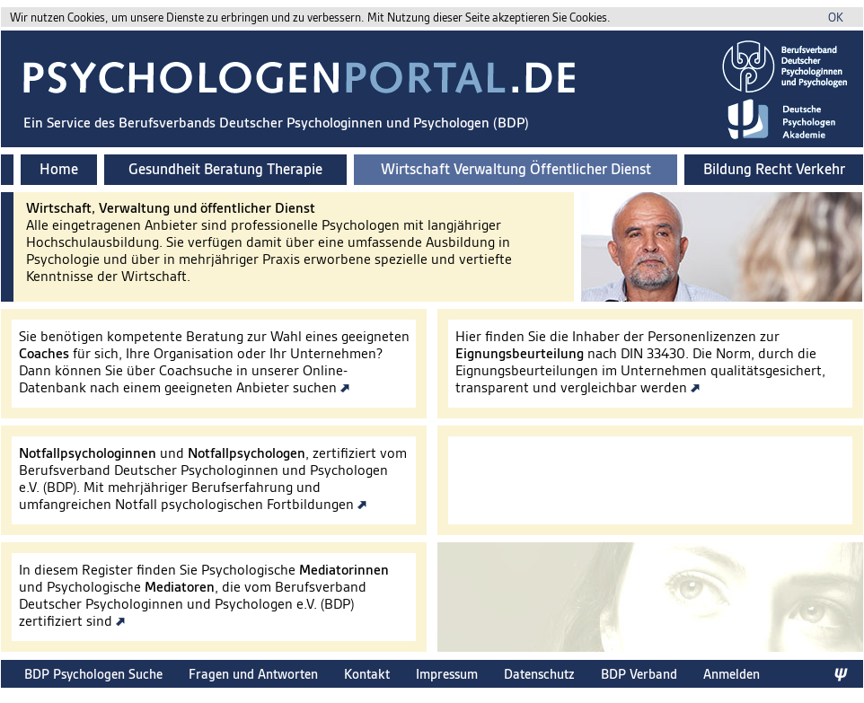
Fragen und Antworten (253, 673)
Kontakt (367, 673)
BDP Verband (639, 673)
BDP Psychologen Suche (93, 673)
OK (835, 17)
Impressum (447, 673)
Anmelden (731, 673)
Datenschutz (539, 673)
